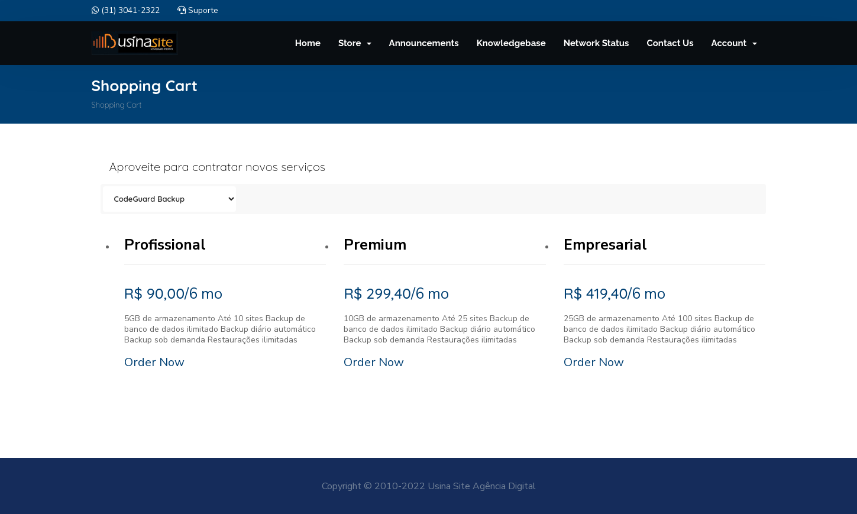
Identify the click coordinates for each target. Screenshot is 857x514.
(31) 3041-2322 (126, 10)
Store (354, 43)
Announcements (424, 43)
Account (734, 43)
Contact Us (670, 43)
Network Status (596, 43)
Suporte (197, 10)
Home (308, 43)
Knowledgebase (511, 43)
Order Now (154, 362)
